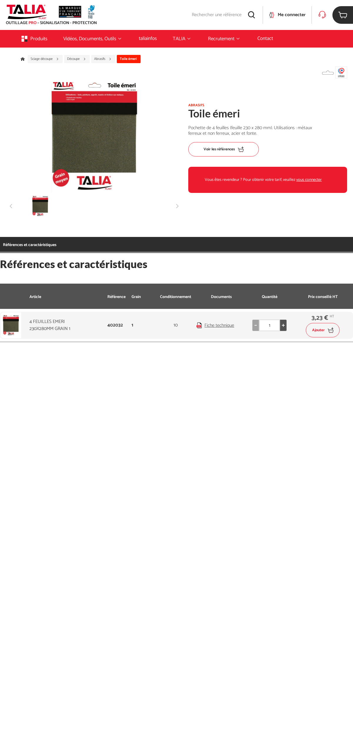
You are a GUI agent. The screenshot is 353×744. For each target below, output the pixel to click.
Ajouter (323, 330)
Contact (265, 38)
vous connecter (309, 179)
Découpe (76, 59)
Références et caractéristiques (29, 245)
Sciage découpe (45, 59)
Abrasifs (102, 59)
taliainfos (148, 38)
